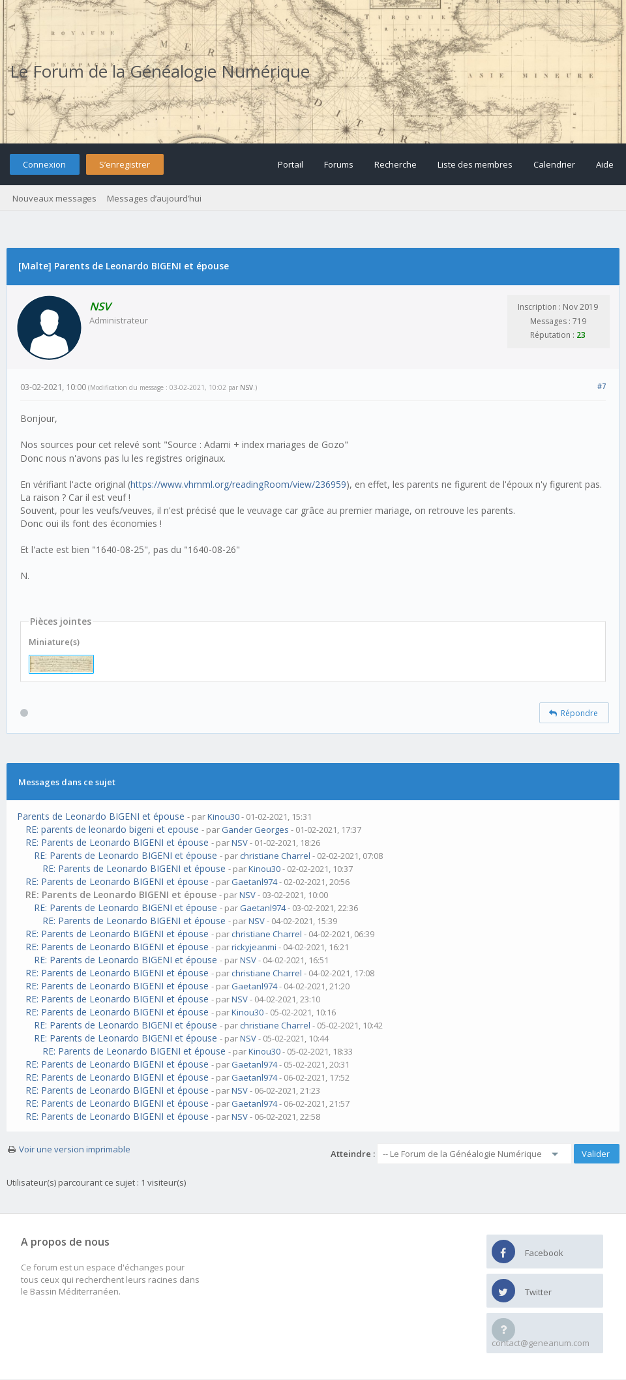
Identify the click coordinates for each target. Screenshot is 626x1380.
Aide (605, 164)
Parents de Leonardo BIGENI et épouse (101, 816)
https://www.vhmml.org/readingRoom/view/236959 (238, 484)
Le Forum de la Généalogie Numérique (160, 71)
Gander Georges (255, 829)
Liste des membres (475, 164)
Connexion (44, 164)
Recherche (395, 164)
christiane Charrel (275, 856)
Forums (338, 164)
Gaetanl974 (254, 882)
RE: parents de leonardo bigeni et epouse (112, 829)
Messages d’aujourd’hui (154, 198)
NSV (246, 387)
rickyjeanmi (253, 947)
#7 (601, 386)
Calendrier (554, 164)
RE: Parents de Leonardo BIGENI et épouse (117, 842)
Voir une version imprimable (74, 1149)
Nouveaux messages (54, 198)
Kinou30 (223, 816)
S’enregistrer (124, 164)
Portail (290, 164)
